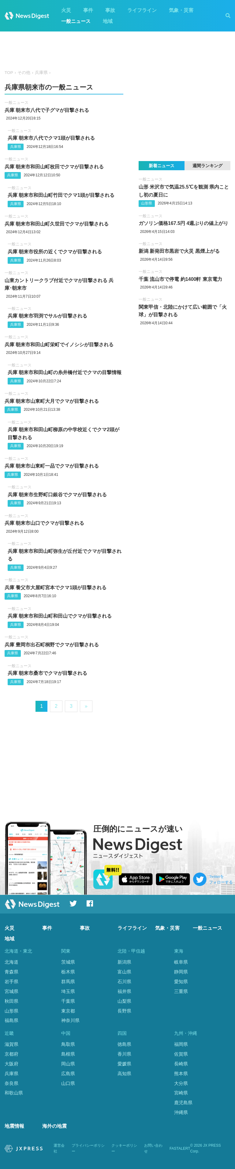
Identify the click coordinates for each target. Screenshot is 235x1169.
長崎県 (181, 1063)
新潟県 (124, 962)
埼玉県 (68, 991)
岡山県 (68, 1063)
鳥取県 (68, 1044)
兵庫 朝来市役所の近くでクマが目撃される (55, 251)
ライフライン (142, 10)
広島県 (68, 1073)
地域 (108, 21)
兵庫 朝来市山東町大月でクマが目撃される (52, 401)
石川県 (124, 981)
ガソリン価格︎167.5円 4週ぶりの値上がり (183, 223)
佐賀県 (181, 1054)
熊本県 (181, 1073)
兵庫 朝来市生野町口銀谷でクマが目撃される (57, 494)
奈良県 (11, 1083)
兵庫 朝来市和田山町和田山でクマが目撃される (60, 616)
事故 (110, 10)
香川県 (124, 1054)
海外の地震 (54, 1126)
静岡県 (181, 971)
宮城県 (11, 991)
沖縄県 (181, 1112)
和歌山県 (14, 1092)
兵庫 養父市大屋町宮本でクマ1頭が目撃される (55, 587)
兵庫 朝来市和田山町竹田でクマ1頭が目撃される (61, 195)
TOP (9, 72)
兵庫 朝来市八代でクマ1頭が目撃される (51, 138)
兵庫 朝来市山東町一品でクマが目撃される (52, 466)
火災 (66, 10)
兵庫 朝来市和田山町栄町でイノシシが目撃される (59, 344)
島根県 (68, 1054)
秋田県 (11, 1001)
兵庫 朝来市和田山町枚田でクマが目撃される (54, 166)
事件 (88, 10)
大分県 (181, 1083)
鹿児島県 (183, 1102)
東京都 (68, 1010)
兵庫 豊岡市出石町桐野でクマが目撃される (52, 644)
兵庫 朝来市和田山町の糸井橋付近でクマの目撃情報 (64, 372)
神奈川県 (70, 1020)
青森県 (11, 971)
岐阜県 (181, 962)
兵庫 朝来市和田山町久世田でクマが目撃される (57, 223)
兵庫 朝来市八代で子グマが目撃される (47, 110)
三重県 (181, 991)
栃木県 (68, 971)
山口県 (68, 1083)
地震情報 (14, 1126)
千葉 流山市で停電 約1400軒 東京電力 (180, 279)
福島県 (11, 1020)
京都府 (11, 1054)
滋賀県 (11, 1044)
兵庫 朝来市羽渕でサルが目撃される (47, 315)
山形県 (146, 203)
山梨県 (124, 1001)
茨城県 (68, 962)
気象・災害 (181, 10)
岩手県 (11, 981)
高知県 (124, 1073)
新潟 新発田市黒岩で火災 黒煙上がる (179, 251)
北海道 (11, 962)
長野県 (124, 1010)
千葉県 (68, 1001)
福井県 (124, 991)
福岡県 (181, 1044)
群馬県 (68, 981)
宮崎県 (181, 1092)
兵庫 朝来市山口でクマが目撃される (44, 523)
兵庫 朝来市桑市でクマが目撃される (47, 673)
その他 (23, 72)
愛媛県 (124, 1063)
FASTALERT (180, 1148)
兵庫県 (41, 72)
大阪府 (11, 1063)
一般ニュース (76, 21)
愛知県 (181, 981)
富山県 (124, 971)
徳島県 (124, 1044)
